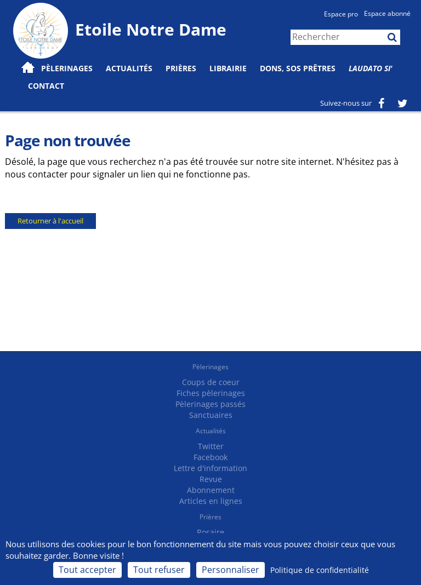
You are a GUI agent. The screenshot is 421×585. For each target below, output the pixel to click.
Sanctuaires (210, 415)
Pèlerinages (210, 366)
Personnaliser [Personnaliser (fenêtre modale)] (230, 570)
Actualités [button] (129, 68)
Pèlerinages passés (210, 404)
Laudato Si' (370, 68)
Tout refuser (159, 570)
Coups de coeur (211, 382)
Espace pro (341, 14)
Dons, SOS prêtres (297, 68)
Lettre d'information (210, 468)
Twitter (211, 446)
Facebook (210, 457)
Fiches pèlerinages (211, 393)
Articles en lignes (210, 501)
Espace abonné (387, 13)
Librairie (228, 68)
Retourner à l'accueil (50, 221)
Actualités (211, 430)
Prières (181, 68)
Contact (46, 86)
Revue (211, 479)
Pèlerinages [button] (67, 68)
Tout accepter (87, 570)
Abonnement (211, 490)
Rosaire (210, 532)
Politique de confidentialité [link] (319, 570)
